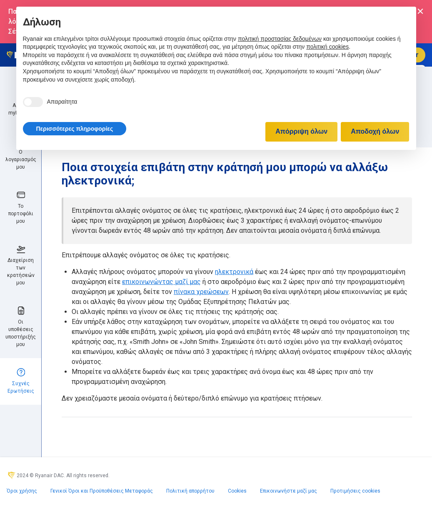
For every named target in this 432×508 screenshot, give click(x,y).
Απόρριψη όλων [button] (301, 131)
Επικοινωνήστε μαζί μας (288, 491)
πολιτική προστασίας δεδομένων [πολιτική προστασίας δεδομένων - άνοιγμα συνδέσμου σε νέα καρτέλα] (280, 38)
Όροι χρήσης (22, 491)
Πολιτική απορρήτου (190, 491)
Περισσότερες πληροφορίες (74, 128)
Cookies (237, 491)
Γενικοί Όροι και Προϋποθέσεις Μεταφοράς (101, 491)
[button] (75, 128)
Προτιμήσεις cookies (355, 491)
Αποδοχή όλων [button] (375, 131)
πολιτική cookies (327, 46)
